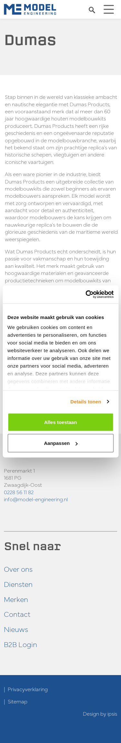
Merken (16, 599)
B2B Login (20, 644)
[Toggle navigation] (108, 9)
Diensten (18, 584)
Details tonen (85, 401)
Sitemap (17, 701)
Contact (17, 614)
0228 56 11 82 (19, 491)
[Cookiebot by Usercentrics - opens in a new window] (86, 294)
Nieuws (16, 629)
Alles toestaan (60, 422)
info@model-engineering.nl (36, 499)
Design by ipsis (100, 713)
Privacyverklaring (28, 688)
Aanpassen (60, 443)
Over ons (18, 569)
